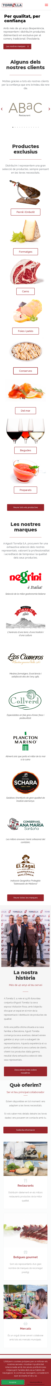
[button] (46, 4)
